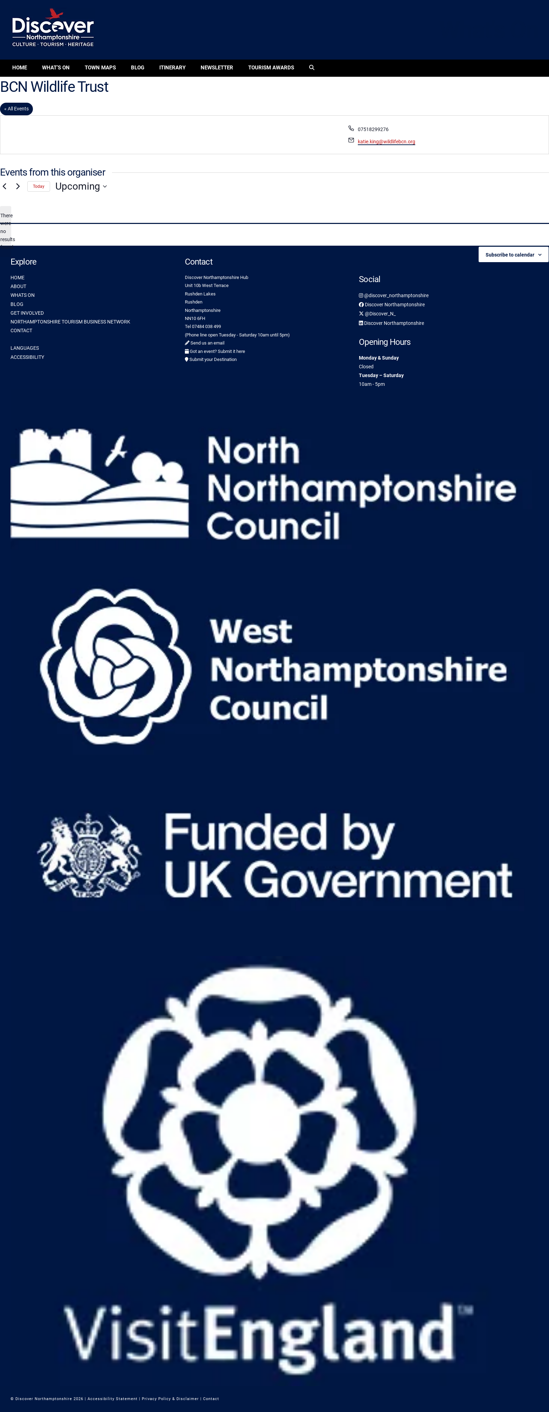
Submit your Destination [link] (211, 359)
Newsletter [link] (217, 67)
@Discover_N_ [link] (377, 313)
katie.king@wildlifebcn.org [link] (386, 141)
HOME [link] (18, 277)
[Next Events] (18, 186)
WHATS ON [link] (23, 295)
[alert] (5, 231)
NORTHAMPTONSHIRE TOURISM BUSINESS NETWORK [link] (70, 322)
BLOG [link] (17, 304)
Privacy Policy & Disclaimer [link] (170, 1399)
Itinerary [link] (172, 67)
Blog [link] (137, 67)
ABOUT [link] (18, 286)
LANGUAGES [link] (25, 348)
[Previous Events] (4, 186)
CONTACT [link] (21, 330)
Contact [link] (211, 1399)
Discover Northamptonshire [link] (392, 304)
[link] (311, 68)
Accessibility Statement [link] (113, 1399)
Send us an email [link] (204, 343)
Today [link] (38, 186)
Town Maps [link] (100, 67)
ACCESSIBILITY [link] (27, 357)
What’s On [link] (56, 67)
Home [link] (19, 67)
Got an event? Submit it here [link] (215, 351)
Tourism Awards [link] (271, 67)
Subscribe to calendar (510, 255)
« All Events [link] (16, 108)
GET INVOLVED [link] (27, 313)
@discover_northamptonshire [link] (394, 295)
